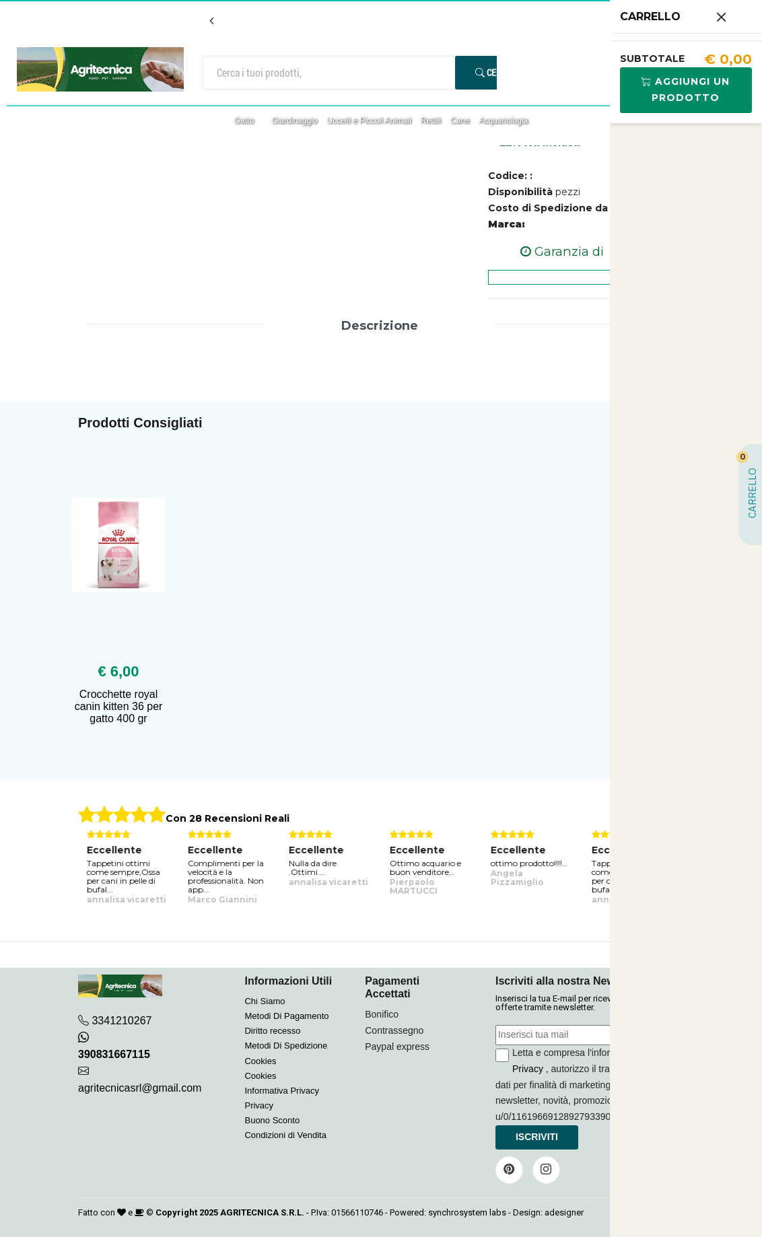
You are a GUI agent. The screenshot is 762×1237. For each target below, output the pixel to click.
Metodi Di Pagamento (286, 1016)
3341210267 (121, 1020)
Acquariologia (503, 120)
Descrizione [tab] (379, 325)
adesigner (564, 1212)
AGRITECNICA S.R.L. (262, 1212)
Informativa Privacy (281, 1091)
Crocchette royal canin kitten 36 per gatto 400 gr (119, 706)
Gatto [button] (245, 120)
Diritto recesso (272, 1031)
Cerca (493, 72)
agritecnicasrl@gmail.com (139, 1088)
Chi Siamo (264, 1001)
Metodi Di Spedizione (285, 1045)
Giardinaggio (294, 120)
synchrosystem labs (467, 1212)
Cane (460, 120)
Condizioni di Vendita (285, 1135)
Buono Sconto (272, 1120)
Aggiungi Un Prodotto (686, 89)
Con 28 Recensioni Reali (227, 818)
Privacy (258, 1105)
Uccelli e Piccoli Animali (368, 120)
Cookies (260, 1061)
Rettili (431, 120)
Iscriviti (537, 1136)
